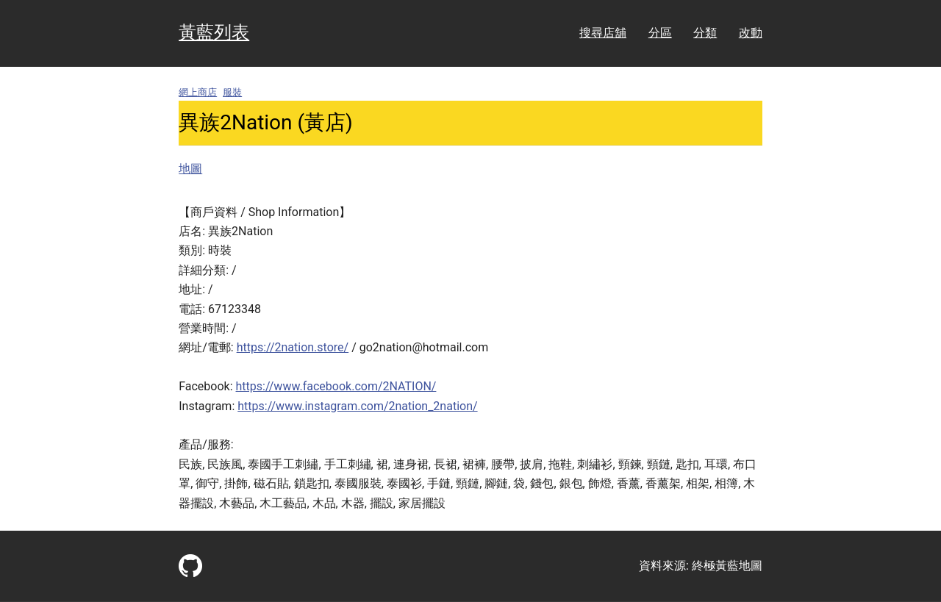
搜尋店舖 (602, 33)
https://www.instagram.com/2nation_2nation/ (357, 406)
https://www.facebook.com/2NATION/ (336, 386)
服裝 (232, 92)
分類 (705, 33)
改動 (750, 33)
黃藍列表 (214, 32)
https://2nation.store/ (293, 347)
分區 (660, 33)
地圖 (190, 169)
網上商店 (198, 92)
